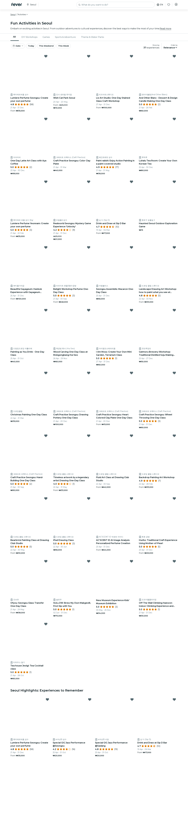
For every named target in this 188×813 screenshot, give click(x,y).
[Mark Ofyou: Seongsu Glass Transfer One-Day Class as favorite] (46, 564)
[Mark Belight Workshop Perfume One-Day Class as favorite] (88, 250)
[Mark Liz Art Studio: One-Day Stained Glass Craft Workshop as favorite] (131, 59)
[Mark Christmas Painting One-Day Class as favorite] (46, 375)
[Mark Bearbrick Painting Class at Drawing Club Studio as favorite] (46, 501)
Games (46, 38)
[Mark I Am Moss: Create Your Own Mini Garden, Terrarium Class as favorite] (131, 313)
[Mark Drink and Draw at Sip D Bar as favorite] (131, 184)
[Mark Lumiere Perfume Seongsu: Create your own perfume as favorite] (46, 59)
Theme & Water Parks (92, 38)
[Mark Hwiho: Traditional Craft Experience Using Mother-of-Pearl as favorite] (174, 501)
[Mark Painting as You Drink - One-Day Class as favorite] (46, 313)
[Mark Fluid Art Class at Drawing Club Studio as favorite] (131, 438)
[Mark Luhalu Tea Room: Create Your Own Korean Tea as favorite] (174, 121)
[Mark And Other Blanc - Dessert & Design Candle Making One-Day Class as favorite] (174, 59)
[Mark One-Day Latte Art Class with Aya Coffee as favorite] (46, 121)
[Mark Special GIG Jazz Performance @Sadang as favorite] (132, 702)
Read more (165, 30)
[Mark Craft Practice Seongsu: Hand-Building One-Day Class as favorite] (46, 438)
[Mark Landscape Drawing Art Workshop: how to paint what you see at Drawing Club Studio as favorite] (174, 250)
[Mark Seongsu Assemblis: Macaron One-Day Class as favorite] (131, 250)
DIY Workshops (29, 38)
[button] (23, 16)
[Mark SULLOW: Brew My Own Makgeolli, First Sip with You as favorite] (88, 564)
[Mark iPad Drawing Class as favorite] (88, 501)
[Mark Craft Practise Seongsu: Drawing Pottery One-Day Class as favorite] (88, 375)
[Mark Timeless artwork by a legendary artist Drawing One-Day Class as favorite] (88, 438)
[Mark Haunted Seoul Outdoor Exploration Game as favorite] (174, 184)
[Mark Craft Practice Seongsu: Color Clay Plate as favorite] (88, 121)
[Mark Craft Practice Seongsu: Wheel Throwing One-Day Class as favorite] (174, 375)
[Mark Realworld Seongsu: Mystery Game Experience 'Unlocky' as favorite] (88, 184)
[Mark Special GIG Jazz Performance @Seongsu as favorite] (89, 702)
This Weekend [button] (53, 48)
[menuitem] (14, 38)
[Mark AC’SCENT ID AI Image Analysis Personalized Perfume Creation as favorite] (131, 501)
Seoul (13, 16)
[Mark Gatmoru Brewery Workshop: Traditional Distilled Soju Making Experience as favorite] (174, 313)
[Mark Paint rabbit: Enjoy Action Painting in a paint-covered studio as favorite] (131, 121)
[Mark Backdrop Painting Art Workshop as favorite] (174, 438)
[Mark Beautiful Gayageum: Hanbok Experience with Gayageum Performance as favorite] (46, 250)
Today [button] (35, 48)
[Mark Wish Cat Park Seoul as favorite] (88, 59)
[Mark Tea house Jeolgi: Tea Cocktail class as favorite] (46, 626)
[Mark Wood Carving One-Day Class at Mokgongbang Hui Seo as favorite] (88, 313)
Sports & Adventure (65, 38)
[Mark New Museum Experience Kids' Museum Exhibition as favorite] (131, 564)
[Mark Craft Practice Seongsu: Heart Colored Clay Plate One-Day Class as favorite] (131, 375)
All (14, 38)
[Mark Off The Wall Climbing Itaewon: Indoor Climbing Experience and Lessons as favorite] (174, 564)
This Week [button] (72, 48)
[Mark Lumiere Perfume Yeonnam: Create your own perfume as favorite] (46, 184)
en (159, 5)
